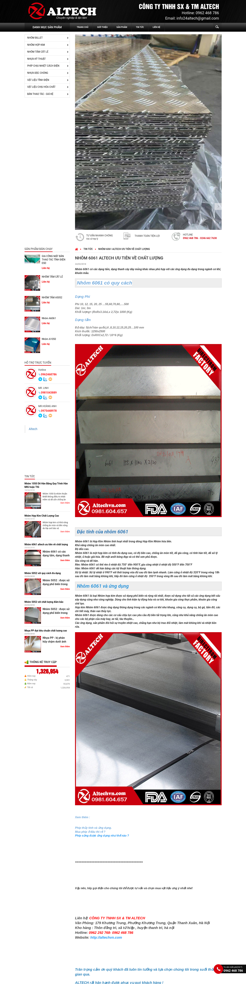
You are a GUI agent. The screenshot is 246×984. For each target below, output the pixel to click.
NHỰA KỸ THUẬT (36, 58)
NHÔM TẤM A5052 (52, 297)
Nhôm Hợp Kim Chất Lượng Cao (42, 515)
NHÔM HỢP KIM (36, 44)
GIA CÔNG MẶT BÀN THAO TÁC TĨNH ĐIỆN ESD (53, 259)
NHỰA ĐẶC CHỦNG (37, 72)
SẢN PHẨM (121, 27)
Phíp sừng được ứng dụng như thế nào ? (102, 835)
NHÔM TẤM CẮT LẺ (37, 51)
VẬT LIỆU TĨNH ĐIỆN (38, 80)
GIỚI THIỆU (102, 27)
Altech (33, 429)
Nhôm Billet (35, 37)
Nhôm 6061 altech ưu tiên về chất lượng (46, 544)
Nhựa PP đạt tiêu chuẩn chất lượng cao (46, 630)
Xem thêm (65, 503)
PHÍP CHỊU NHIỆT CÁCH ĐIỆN (43, 65)
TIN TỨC (140, 27)
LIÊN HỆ (156, 27)
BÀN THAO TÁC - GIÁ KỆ (40, 94)
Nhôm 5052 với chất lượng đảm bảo (44, 602)
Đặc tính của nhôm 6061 (102, 532)
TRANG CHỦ (82, 27)
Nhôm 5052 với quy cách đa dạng (43, 573)
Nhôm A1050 (49, 339)
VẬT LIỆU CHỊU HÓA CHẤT (41, 86)
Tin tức (88, 249)
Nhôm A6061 (49, 318)
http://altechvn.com (106, 937)
